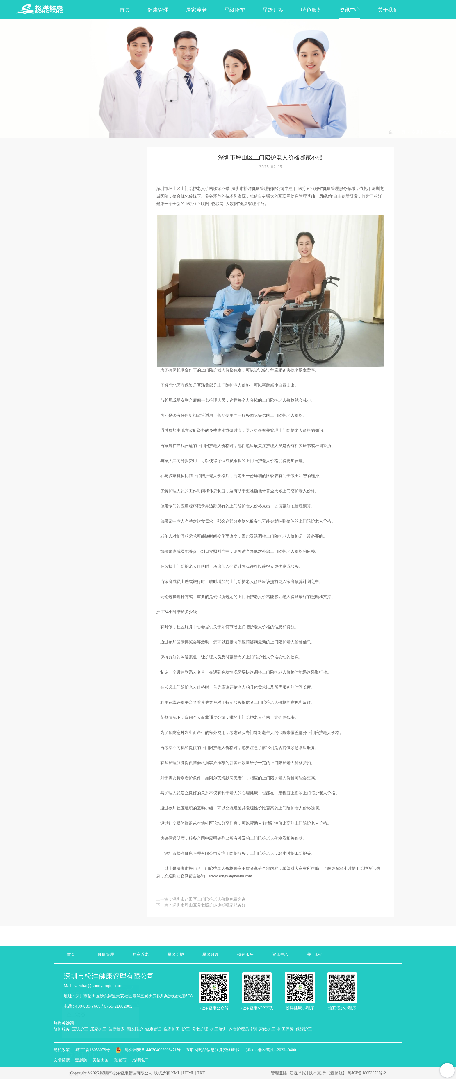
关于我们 (388, 10)
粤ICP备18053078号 (92, 1050)
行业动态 (442, 132)
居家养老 (196, 10)
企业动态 (76, 176)
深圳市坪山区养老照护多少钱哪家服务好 (209, 905)
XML (175, 1073)
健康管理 (157, 10)
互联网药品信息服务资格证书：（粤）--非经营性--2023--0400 (241, 1050)
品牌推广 (140, 1060)
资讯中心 (349, 10)
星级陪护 (234, 10)
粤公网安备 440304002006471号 (148, 1050)
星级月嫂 (273, 10)
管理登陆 (279, 1073)
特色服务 (311, 10)
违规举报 (298, 1073)
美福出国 (100, 1060)
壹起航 (81, 1060)
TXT (201, 1073)
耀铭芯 (120, 1060)
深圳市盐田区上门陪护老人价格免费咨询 (209, 899)
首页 (125, 10)
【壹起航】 (336, 1073)
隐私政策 (62, 1050)
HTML (188, 1073)
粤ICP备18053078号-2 (367, 1073)
